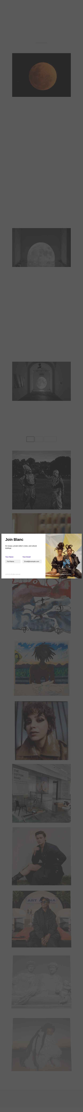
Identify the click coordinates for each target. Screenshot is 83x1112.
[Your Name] (31, 561)
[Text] (12, 561)
